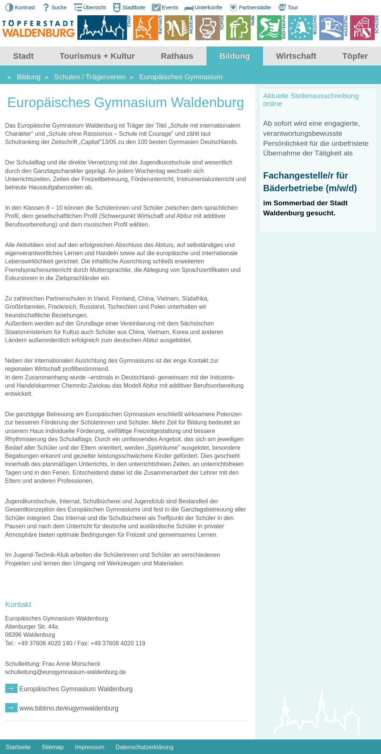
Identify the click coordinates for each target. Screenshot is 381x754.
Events (164, 7)
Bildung (235, 56)
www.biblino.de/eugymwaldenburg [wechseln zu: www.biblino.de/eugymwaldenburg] (68, 708)
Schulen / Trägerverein (90, 77)
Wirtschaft (296, 56)
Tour (287, 7)
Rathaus (177, 56)
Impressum (89, 747)
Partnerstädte (249, 7)
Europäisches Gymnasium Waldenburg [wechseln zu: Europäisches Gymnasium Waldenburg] (75, 689)
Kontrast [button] (19, 7)
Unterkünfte (202, 7)
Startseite (18, 747)
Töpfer (355, 56)
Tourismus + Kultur (97, 56)
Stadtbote (128, 7)
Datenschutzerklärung (144, 747)
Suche (53, 7)
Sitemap (53, 747)
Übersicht (89, 7)
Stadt (23, 56)
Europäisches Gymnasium (180, 77)
